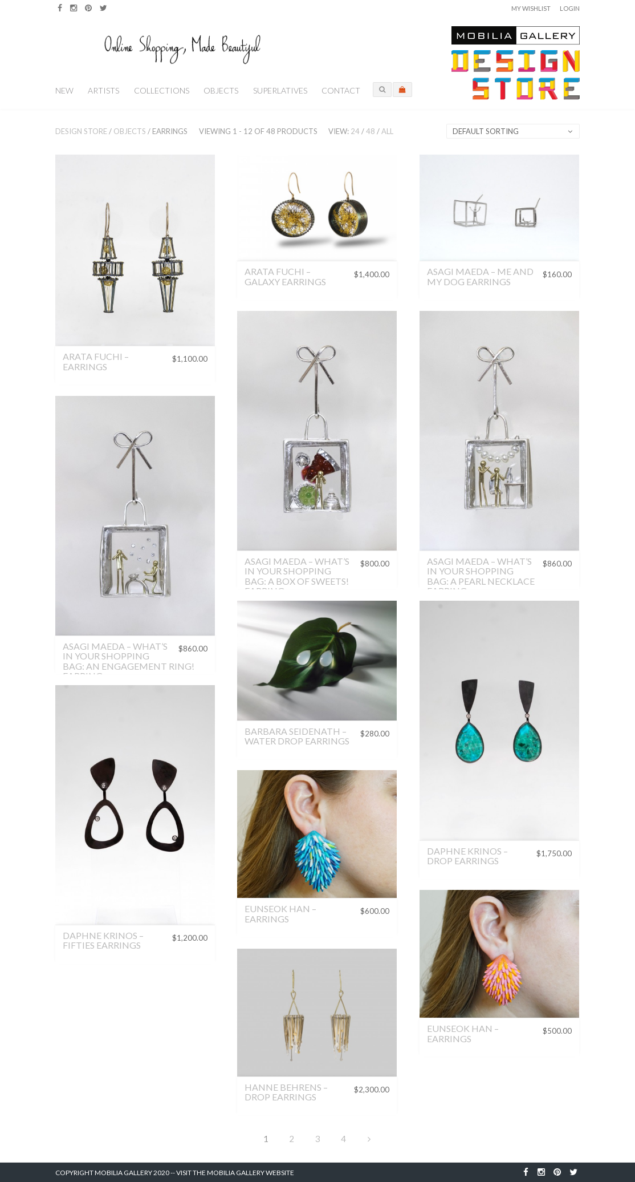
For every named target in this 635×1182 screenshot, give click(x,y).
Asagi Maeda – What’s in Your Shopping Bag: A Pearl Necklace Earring (481, 576)
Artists (103, 90)
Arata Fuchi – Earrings (96, 361)
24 (355, 131)
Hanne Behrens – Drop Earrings (286, 1092)
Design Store (81, 131)
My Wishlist (531, 8)
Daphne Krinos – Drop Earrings (467, 856)
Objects (220, 90)
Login (570, 8)
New (64, 90)
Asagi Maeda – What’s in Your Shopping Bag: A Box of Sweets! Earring (297, 576)
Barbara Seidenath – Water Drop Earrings (297, 736)
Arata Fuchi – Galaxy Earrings (285, 276)
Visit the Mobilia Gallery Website (235, 1172)
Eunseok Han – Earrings (280, 913)
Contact (340, 90)
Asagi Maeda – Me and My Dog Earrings (480, 276)
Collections (161, 90)
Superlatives (280, 90)
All (387, 131)
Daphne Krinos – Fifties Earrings (103, 940)
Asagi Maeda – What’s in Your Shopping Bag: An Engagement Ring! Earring (128, 661)
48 (370, 131)
